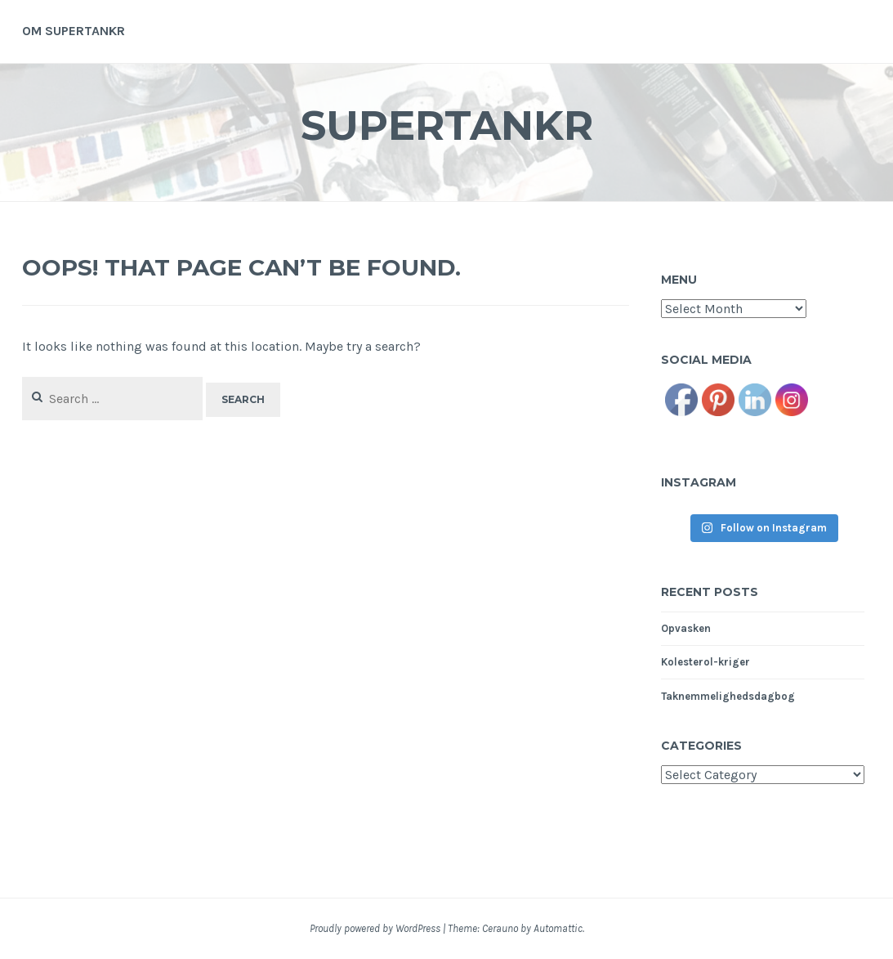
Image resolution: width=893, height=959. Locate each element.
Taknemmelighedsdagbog (728, 696)
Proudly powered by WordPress (375, 928)
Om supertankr (73, 30)
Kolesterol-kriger (705, 662)
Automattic (558, 928)
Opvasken (686, 628)
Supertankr (447, 125)
